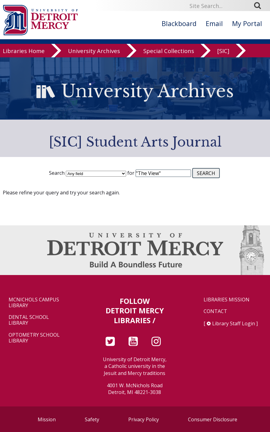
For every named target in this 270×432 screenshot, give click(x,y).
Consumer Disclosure (212, 419)
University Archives (94, 53)
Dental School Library (29, 320)
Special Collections (168, 53)
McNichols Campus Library (34, 302)
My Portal (247, 23)
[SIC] (223, 53)
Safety (92, 419)
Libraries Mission (226, 300)
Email (214, 23)
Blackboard (179, 23)
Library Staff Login (233, 323)
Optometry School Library (34, 338)
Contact (215, 311)
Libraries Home (24, 53)
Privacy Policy (143, 419)
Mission (47, 419)
